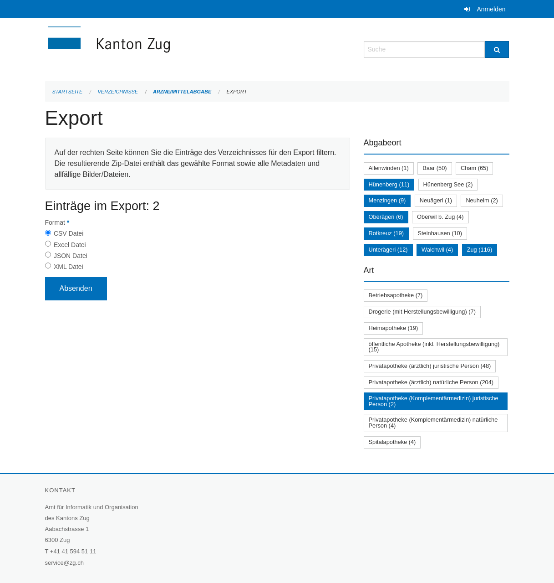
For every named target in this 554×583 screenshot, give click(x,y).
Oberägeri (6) (386, 216)
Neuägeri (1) (436, 200)
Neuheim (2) (482, 200)
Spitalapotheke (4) (392, 442)
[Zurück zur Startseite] (163, 48)
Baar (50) (434, 168)
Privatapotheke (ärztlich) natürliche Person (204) (431, 382)
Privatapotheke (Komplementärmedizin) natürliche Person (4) (433, 422)
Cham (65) (474, 168)
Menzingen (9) (387, 200)
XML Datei (68, 266)
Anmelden (491, 9)
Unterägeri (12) (388, 249)
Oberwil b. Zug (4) (440, 216)
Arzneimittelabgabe (182, 91)
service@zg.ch (64, 562)
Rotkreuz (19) (386, 233)
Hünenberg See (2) (448, 184)
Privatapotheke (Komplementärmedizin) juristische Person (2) (433, 401)
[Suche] (497, 49)
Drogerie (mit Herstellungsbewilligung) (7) (422, 311)
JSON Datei (70, 255)
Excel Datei (70, 244)
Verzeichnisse (118, 91)
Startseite (67, 91)
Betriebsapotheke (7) (396, 295)
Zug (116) (479, 249)
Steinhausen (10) (440, 233)
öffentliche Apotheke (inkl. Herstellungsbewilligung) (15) (434, 347)
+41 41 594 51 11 (73, 551)
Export (236, 91)
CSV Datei (68, 233)
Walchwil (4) (437, 249)
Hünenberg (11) (389, 184)
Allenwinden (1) (389, 168)
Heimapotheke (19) (393, 328)
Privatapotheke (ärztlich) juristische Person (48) (430, 365)
